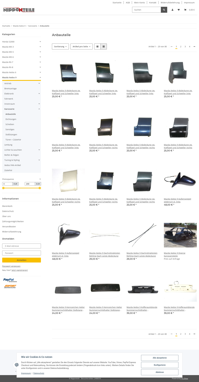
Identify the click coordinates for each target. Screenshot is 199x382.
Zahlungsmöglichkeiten (13, 221)
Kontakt (152, 2)
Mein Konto (139, 2)
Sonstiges (10, 129)
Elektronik (9, 93)
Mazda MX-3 (8, 46)
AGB (128, 2)
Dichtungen (11, 119)
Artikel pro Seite (80, 46)
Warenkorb (7, 206)
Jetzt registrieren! (20, 270)
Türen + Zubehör (13, 139)
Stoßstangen (11, 134)
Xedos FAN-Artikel (12, 165)
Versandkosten (9, 226)
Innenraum (9, 104)
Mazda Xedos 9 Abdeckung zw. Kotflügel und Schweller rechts (103, 146)
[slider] (3, 188)
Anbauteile (11, 114)
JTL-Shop (184, 378)
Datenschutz (8, 211)
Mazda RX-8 (7, 67)
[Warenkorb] (189, 10)
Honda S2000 (8, 41)
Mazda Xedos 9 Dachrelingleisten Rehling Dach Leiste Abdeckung (104, 254)
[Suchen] (146, 10)
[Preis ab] (7, 184)
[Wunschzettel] (179, 10)
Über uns (6, 216)
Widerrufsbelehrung (170, 2)
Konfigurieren (160, 365)
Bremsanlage (10, 88)
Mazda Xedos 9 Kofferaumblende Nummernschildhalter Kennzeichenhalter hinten (142, 309)
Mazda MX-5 (8, 52)
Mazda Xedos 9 (9, 77)
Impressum (189, 2)
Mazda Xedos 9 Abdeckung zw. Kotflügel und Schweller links (66, 92)
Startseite (117, 2)
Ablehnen (160, 372)
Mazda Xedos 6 (9, 72)
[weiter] (194, 46)
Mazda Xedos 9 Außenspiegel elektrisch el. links (177, 200)
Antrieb (7, 83)
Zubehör (8, 170)
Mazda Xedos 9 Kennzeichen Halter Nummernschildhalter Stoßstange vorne (68, 309)
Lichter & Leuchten (13, 150)
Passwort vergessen (11, 266)
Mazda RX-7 (7, 62)
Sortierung (59, 46)
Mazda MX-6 (8, 57)
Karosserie (9, 109)
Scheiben (10, 124)
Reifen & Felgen (11, 155)
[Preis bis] (30, 184)
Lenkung (8, 144)
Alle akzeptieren (160, 358)
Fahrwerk (8, 98)
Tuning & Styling (12, 160)
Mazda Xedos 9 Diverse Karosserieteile (174, 254)
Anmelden (21, 260)
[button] (172, 10)
